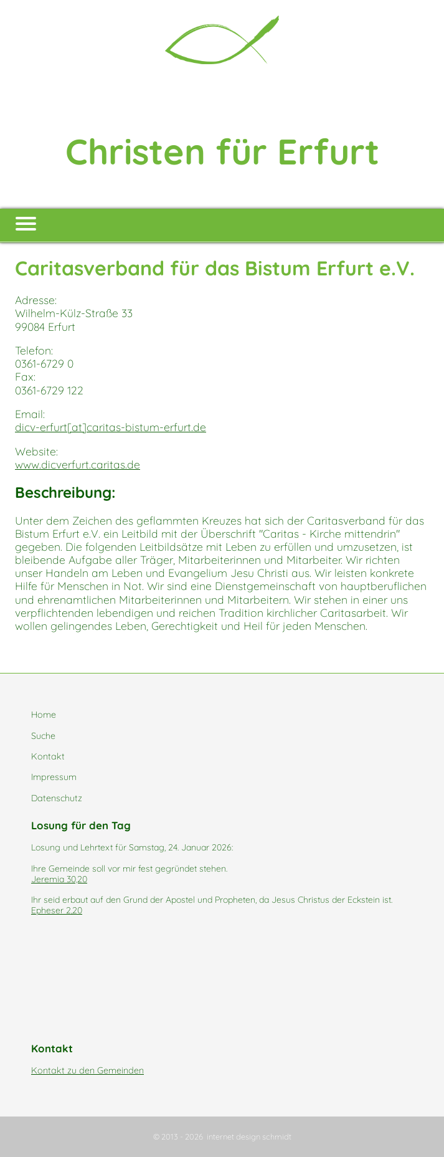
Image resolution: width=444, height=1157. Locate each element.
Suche (43, 735)
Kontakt (48, 756)
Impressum (54, 777)
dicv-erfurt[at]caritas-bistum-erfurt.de (110, 427)
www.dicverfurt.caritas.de (77, 464)
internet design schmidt (249, 1136)
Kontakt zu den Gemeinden (87, 1070)
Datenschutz (56, 798)
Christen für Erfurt (222, 151)
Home (43, 714)
